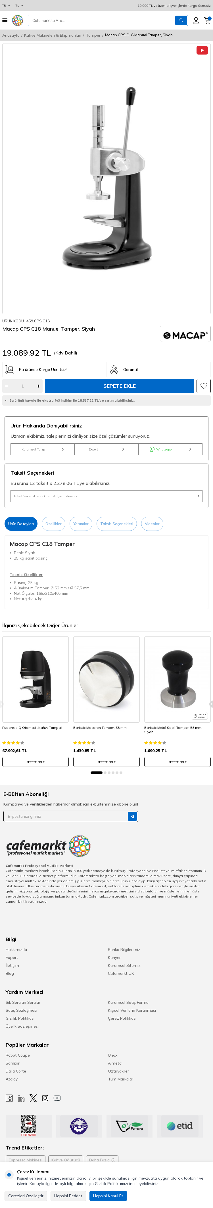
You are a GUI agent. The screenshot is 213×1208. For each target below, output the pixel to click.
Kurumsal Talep (43, 449)
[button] (97, 772)
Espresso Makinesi (25, 1160)
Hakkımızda (16, 949)
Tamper (93, 35)
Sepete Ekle (119, 386)
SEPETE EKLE (35, 762)
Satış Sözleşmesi (21, 1010)
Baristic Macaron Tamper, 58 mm (100, 727)
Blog (10, 973)
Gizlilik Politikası (20, 1018)
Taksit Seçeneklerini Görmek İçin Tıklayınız (106, 496)
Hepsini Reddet (68, 1195)
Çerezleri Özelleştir (25, 1195)
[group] (106, 178)
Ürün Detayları (21, 523)
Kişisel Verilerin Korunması (132, 1010)
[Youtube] (57, 1098)
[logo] (17, 20)
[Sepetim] (207, 20)
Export (106, 449)
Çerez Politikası (122, 1018)
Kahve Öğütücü (65, 1160)
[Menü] (4, 20)
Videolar (152, 523)
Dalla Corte (16, 1071)
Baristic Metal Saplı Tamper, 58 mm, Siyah (173, 729)
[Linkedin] (21, 1098)
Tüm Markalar (120, 1079)
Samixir (13, 1063)
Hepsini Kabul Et (108, 1195)
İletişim (12, 965)
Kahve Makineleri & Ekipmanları (52, 35)
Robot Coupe (18, 1055)
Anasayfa (11, 35)
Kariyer (114, 957)
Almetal (115, 1063)
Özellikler (53, 523)
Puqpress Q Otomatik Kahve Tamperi (32, 727)
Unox (113, 1055)
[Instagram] (45, 1098)
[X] (33, 1098)
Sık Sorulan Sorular (23, 1002)
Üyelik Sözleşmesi (22, 1026)
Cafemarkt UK (121, 973)
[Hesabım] (196, 20)
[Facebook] (9, 1098)
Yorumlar (81, 523)
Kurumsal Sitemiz (124, 965)
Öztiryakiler (118, 1071)
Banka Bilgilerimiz (124, 949)
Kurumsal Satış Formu (128, 1002)
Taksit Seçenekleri (116, 523)
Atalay (12, 1079)
